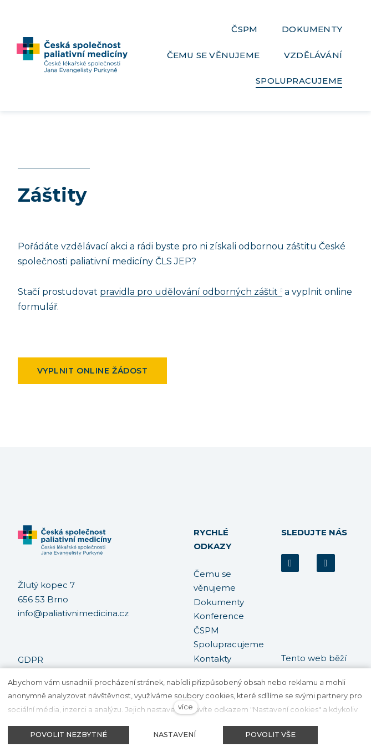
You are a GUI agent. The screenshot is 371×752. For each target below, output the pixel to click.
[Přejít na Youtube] (325, 563)
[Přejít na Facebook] (290, 563)
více (185, 707)
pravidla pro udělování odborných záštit (189, 297)
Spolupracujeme (229, 644)
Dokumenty (219, 602)
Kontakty (212, 658)
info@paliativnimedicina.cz (73, 613)
